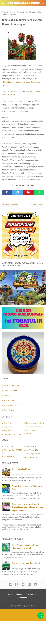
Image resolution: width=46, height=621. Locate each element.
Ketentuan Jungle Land (13, 405)
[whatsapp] (39, 192)
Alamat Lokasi (9, 400)
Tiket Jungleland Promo (22, 469)
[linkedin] (29, 585)
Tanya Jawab (9, 410)
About (10, 594)
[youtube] (35, 585)
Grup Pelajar (8, 423)
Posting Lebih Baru (10, 205)
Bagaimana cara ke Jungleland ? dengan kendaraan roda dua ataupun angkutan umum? (27, 507)
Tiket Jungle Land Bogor (12, 434)
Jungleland (7, 430)
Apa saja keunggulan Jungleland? (26, 563)
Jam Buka (8, 395)
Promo (6, 446)
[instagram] (17, 585)
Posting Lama (37, 205)
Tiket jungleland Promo (23, 3)
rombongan (8, 456)
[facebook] (7, 192)
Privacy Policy (31, 594)
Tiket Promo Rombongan (34, 427)
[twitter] (17, 192)
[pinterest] (28, 192)
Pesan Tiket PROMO (12, 386)
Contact (19, 594)
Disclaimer (23, 598)
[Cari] (42, 3)
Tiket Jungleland (10, 391)
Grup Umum (8, 427)
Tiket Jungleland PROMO (34, 423)
